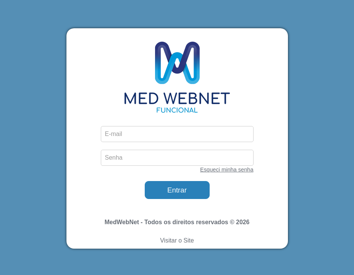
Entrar (177, 190)
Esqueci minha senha (226, 170)
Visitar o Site (177, 240)
